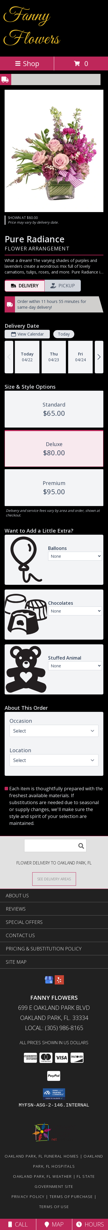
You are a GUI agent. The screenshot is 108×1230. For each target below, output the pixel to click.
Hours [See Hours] (90, 1224)
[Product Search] (55, 845)
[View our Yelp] (59, 982)
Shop (27, 63)
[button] (54, 1094)
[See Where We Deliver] (54, 878)
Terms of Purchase (71, 1196)
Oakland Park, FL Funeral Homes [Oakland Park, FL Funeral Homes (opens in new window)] (42, 1156)
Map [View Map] (54, 1224)
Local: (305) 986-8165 (54, 1028)
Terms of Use (54, 1206)
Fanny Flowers (31, 27)
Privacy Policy (28, 1196)
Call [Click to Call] (18, 1224)
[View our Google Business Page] (49, 982)
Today (64, 334)
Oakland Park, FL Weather (42, 1176)
